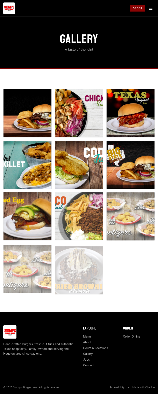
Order (137, 8)
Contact (88, 365)
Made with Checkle (143, 387)
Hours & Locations (95, 348)
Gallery (88, 353)
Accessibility (117, 387)
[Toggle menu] (150, 8)
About (87, 342)
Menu (87, 336)
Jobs (86, 359)
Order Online (131, 336)
